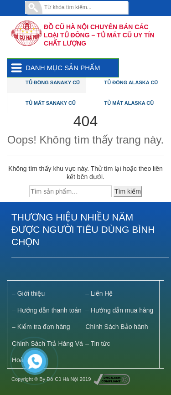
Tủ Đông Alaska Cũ (131, 82)
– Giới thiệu (28, 293)
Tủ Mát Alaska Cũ (129, 103)
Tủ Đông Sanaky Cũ (53, 82)
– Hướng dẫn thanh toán (47, 310)
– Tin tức (97, 343)
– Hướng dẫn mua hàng (119, 310)
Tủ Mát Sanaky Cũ (51, 103)
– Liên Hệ (99, 293)
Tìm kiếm (127, 191)
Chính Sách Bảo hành (116, 326)
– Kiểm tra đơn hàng (41, 326)
